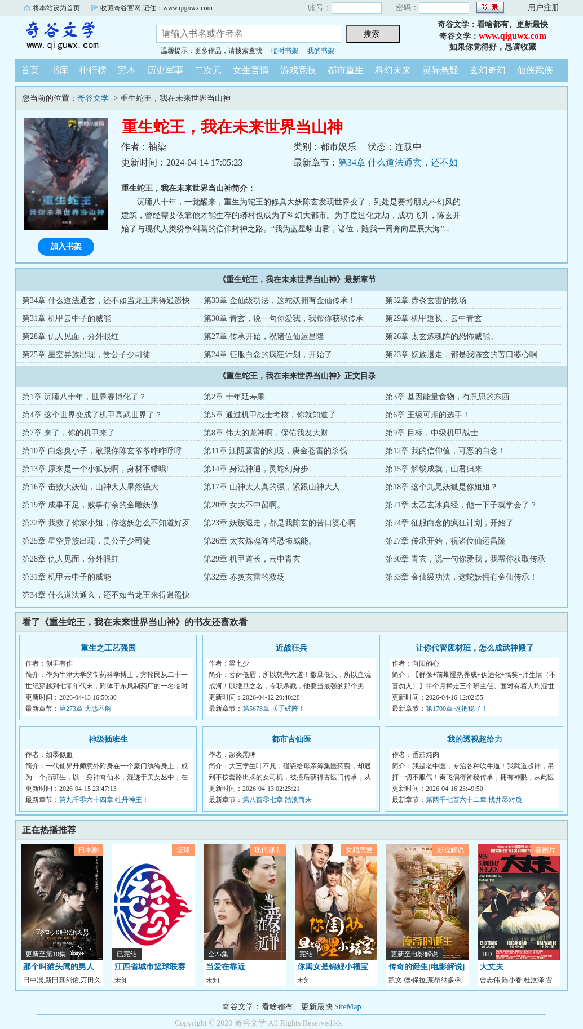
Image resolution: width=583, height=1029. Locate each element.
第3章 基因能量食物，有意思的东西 (447, 397)
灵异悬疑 (440, 70)
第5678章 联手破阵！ (273, 708)
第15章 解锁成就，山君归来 (433, 469)
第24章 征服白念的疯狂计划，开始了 (268, 354)
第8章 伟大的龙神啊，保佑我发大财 (266, 433)
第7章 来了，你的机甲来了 (68, 433)
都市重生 (346, 70)
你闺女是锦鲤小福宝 (332, 967)
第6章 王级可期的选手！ (427, 415)
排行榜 (93, 70)
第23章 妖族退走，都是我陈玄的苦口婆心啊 (461, 354)
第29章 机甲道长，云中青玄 (433, 318)
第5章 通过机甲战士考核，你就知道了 (270, 415)
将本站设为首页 (56, 8)
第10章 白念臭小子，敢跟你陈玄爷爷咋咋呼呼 (102, 451)
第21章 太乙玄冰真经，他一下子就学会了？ (461, 505)
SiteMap (347, 1007)
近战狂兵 (291, 648)
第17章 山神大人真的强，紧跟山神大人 (272, 487)
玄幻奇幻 (488, 70)
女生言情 (251, 70)
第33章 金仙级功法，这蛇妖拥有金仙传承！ (280, 300)
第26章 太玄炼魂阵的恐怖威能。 (441, 336)
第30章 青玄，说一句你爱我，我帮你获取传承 (284, 318)
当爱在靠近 (225, 967)
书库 (59, 70)
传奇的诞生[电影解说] (426, 967)
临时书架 (284, 51)
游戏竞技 (298, 70)
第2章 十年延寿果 (234, 397)
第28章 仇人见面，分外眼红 (70, 336)
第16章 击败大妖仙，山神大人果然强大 (90, 487)
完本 (127, 70)
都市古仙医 (291, 739)
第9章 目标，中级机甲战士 (431, 433)
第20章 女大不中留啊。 (244, 505)
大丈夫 (492, 967)
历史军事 (165, 70)
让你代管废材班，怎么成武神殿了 (475, 648)
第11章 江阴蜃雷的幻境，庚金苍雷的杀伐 (275, 451)
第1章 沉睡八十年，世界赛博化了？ (84, 397)
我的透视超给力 (474, 739)
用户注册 (543, 7)
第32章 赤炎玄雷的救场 (425, 300)
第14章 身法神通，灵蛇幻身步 (256, 469)
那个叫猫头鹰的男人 (58, 967)
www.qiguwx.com (512, 36)
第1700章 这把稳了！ (457, 708)
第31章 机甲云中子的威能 (66, 318)
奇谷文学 (77, 36)
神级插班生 (108, 739)
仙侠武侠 (535, 70)
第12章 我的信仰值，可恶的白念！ (445, 451)
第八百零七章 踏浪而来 (277, 800)
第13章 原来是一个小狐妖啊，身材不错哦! (95, 469)
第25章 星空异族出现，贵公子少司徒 (86, 354)
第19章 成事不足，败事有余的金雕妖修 (90, 505)
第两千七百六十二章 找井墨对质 (474, 800)
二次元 (208, 70)
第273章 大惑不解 (85, 708)
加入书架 (66, 246)
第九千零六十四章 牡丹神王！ (104, 800)
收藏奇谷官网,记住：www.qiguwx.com (156, 8)
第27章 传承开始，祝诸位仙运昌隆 (264, 336)
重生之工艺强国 (108, 648)
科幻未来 (393, 70)
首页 (30, 70)
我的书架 (320, 51)
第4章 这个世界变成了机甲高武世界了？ (92, 415)
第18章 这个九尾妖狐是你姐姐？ (441, 487)
